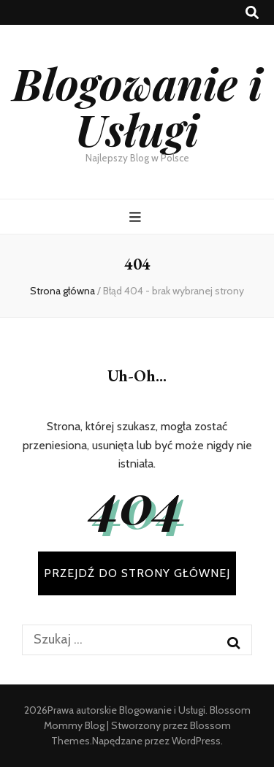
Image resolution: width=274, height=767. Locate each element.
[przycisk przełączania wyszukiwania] (252, 13)
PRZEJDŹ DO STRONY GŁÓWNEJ (137, 573)
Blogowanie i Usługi (137, 105)
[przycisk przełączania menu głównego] (137, 217)
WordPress (196, 740)
